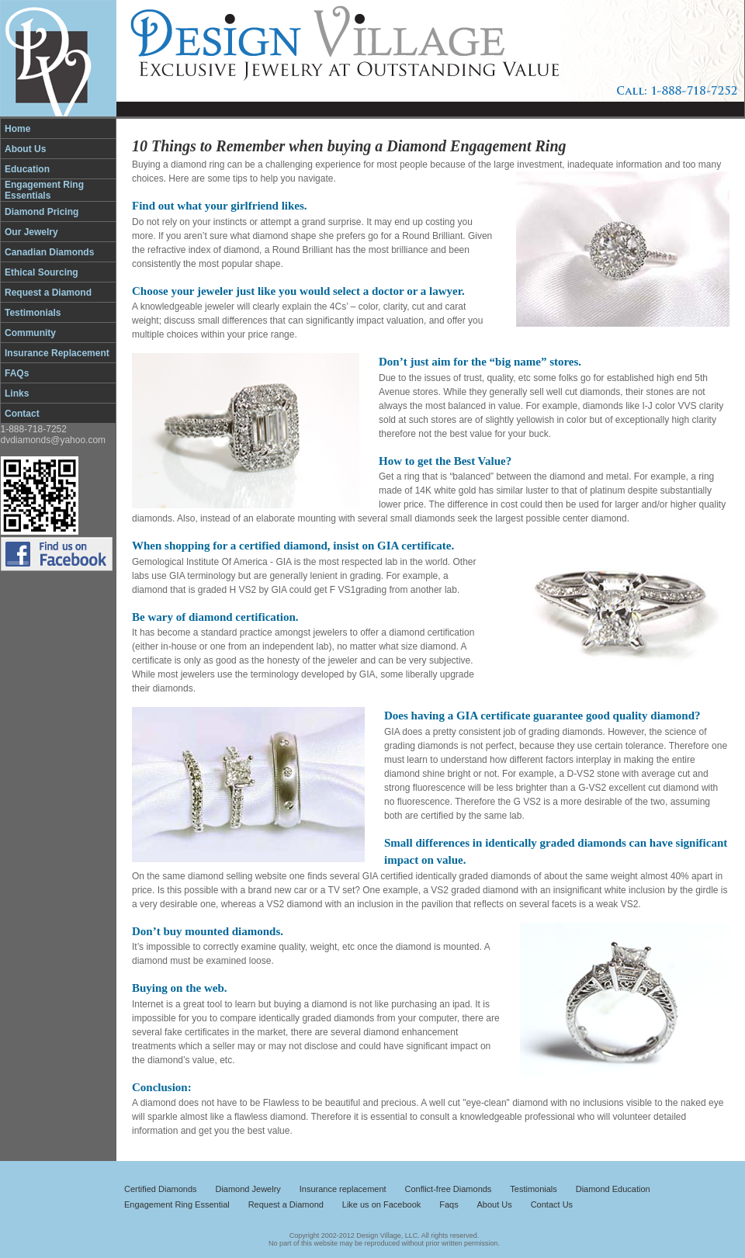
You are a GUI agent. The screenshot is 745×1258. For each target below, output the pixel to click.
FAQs (17, 373)
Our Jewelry (31, 232)
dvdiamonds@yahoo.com (53, 440)
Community (30, 332)
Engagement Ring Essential (177, 1204)
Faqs (448, 1204)
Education (27, 169)
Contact (22, 413)
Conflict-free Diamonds (448, 1189)
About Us (25, 149)
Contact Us (552, 1204)
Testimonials (33, 312)
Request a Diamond (48, 292)
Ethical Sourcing (41, 272)
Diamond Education (613, 1189)
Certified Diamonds (160, 1189)
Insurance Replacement (57, 353)
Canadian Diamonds (49, 252)
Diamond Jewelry (247, 1189)
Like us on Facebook (381, 1204)
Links (17, 393)
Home (17, 128)
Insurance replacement (343, 1189)
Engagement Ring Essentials (44, 190)
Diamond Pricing (41, 211)
